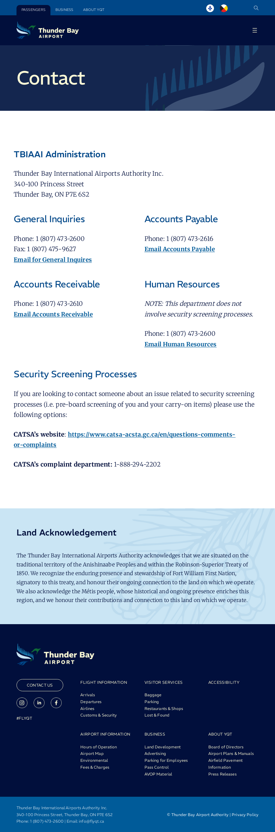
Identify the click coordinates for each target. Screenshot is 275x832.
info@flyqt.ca (91, 820)
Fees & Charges (94, 766)
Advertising (155, 753)
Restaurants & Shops (164, 708)
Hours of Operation (98, 746)
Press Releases (222, 773)
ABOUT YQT (220, 733)
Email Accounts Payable (181, 249)
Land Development (163, 746)
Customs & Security (98, 714)
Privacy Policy (245, 813)
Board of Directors (226, 746)
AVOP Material (159, 773)
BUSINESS (155, 733)
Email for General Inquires (55, 259)
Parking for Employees (166, 759)
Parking (152, 701)
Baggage (153, 694)
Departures (91, 701)
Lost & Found (157, 714)
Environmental (94, 759)
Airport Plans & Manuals (231, 753)
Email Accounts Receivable (55, 314)
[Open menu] (254, 30)
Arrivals (87, 694)
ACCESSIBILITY (223, 682)
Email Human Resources (182, 344)
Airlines (87, 708)
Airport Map (91, 753)
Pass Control (157, 766)
